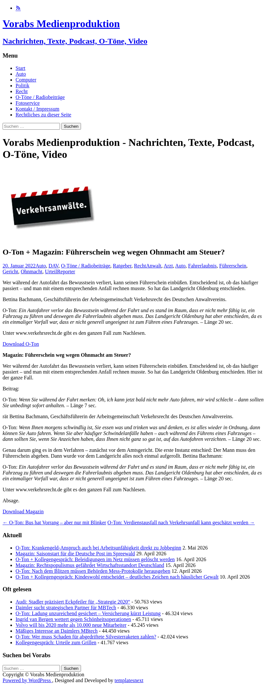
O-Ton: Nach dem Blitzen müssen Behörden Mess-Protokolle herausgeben (93, 571)
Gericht (10, 271)
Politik (22, 85)
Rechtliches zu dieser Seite (43, 114)
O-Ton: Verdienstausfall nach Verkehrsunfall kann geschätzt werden (181, 522)
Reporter (66, 271)
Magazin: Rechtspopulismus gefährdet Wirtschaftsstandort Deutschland (90, 565)
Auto (21, 74)
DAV (54, 265)
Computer (26, 79)
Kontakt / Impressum (37, 109)
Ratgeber (122, 265)
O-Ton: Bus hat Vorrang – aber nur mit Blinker (54, 522)
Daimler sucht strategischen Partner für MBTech (66, 607)
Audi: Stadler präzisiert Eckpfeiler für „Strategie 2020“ (73, 601)
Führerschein (232, 265)
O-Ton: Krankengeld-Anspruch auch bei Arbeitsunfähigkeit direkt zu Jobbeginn (98, 547)
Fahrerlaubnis (202, 265)
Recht (22, 91)
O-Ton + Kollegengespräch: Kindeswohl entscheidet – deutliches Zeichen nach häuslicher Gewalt (117, 577)
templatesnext (128, 680)
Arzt (168, 265)
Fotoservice (28, 103)
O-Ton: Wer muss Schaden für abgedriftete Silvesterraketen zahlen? (86, 636)
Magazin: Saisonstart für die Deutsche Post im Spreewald (75, 553)
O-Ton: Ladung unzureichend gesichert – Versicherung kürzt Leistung (88, 613)
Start (20, 68)
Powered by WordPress (27, 680)
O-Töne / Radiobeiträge (40, 97)
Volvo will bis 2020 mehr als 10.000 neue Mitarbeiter (71, 625)
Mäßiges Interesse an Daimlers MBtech (57, 631)
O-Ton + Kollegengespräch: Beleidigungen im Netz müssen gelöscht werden (95, 559)
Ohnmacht (31, 271)
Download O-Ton (21, 344)
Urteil (51, 271)
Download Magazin (23, 511)
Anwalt (153, 265)
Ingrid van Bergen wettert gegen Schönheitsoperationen (73, 619)
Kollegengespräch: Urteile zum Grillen (56, 642)
